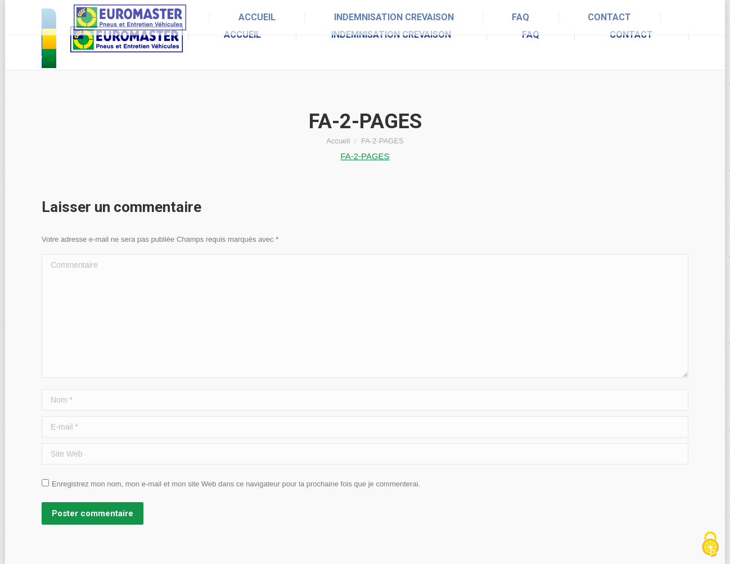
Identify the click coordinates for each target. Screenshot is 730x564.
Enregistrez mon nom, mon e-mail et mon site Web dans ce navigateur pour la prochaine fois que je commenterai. (236, 484)
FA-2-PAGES (364, 156)
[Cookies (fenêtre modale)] (710, 545)
